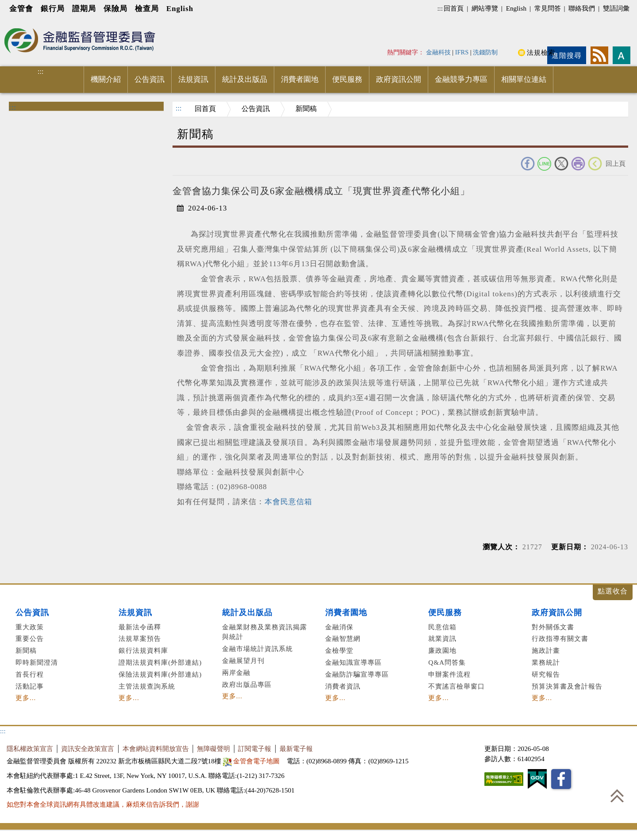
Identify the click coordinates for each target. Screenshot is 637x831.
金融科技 (438, 52)
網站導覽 (485, 8)
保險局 (115, 8)
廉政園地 (442, 650)
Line (544, 164)
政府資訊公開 (398, 79)
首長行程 (29, 674)
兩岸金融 (236, 672)
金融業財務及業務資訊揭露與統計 (264, 632)
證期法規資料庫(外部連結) (160, 662)
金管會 (21, 8)
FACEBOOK (528, 164)
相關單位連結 (523, 79)
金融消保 (339, 627)
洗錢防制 (485, 52)
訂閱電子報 (254, 748)
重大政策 (29, 627)
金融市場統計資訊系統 (257, 648)
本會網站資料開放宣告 (156, 748)
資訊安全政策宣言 (87, 748)
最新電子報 (296, 748)
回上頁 (615, 163)
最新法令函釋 (140, 627)
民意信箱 (442, 627)
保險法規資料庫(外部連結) (160, 674)
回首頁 (454, 8)
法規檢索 (541, 52)
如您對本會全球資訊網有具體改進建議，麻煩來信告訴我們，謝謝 (103, 804)
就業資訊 (442, 638)
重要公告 (29, 638)
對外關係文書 (553, 627)
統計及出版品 (244, 79)
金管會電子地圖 (252, 761)
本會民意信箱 (288, 502)
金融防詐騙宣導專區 (357, 674)
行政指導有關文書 (560, 638)
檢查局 (147, 8)
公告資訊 (149, 79)
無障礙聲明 (213, 748)
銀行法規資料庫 (143, 650)
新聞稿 (306, 108)
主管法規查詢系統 (147, 686)
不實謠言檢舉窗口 (456, 686)
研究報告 (546, 674)
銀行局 (53, 8)
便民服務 (347, 79)
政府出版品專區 (247, 684)
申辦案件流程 (449, 674)
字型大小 (621, 55)
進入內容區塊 (22, 23)
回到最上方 (617, 795)
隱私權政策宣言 (30, 748)
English (179, 8)
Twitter (561, 164)
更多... (25, 697)
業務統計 (546, 662)
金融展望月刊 (243, 660)
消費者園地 (299, 79)
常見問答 (547, 8)
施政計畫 (546, 650)
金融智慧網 (343, 638)
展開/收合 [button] (613, 592)
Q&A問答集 (447, 662)
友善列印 (578, 164)
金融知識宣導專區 (353, 662)
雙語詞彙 (616, 8)
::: (440, 8)
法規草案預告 (140, 638)
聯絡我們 (581, 8)
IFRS (462, 52)
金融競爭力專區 (461, 79)
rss (599, 55)
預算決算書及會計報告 (567, 686)
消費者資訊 (343, 686)
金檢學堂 (339, 650)
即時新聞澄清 (36, 662)
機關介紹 (106, 79)
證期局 (84, 8)
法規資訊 (193, 79)
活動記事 (29, 686)
